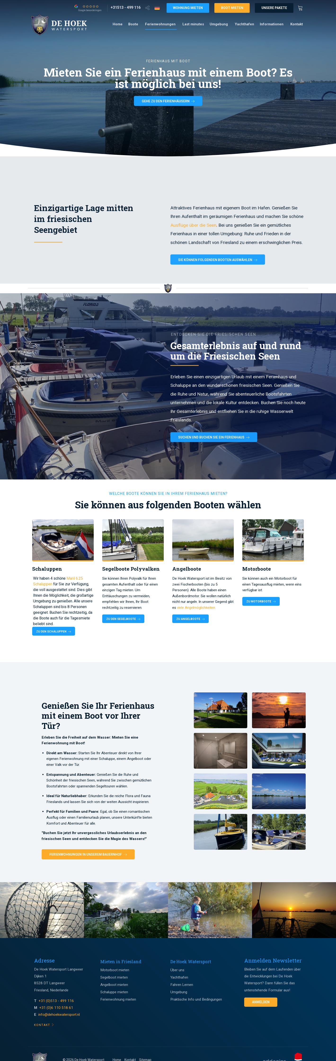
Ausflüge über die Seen (193, 225)
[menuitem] (117, 24)
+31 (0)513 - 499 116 (57, 1001)
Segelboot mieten (114, 977)
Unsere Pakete (274, 8)
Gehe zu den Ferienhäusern (168, 101)
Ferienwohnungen (160, 24)
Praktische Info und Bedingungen (196, 999)
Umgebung (219, 24)
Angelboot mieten (114, 985)
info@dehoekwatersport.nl (59, 1014)
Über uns (177, 970)
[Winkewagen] (302, 7)
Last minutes (193, 24)
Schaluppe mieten (114, 992)
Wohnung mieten (188, 8)
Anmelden (261, 1002)
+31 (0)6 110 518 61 (56, 1008)
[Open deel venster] (147, 7)
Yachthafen (244, 24)
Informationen (271, 24)
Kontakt (296, 24)
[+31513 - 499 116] (125, 7)
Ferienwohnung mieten (118, 999)
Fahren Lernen (181, 985)
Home (118, 24)
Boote (133, 24)
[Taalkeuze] (157, 8)
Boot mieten (232, 8)
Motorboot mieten (114, 970)
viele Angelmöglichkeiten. (196, 607)
